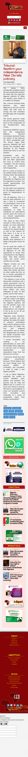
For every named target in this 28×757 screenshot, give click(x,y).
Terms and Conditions (14, 658)
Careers (14, 685)
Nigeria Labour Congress (10, 414)
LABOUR (11, 411)
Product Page (14, 687)
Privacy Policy (14, 660)
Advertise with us (14, 645)
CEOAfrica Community (14, 677)
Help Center (14, 643)
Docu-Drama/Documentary (14, 683)
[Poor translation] (5, 724)
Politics (6, 417)
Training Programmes (14, 679)
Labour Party (19, 411)
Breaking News (16, 408)
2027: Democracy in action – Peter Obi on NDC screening (13, 577)
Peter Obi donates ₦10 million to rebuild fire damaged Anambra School (13, 511)
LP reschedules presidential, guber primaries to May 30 (13, 522)
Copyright (14, 664)
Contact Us (14, 640)
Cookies (14, 662)
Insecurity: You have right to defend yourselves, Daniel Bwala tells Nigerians (12, 565)
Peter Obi (21, 414)
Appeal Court (7, 408)
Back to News (7, 423)
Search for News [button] (14, 457)
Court (5, 411)
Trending (12, 417)
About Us (14, 638)
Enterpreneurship (14, 681)
